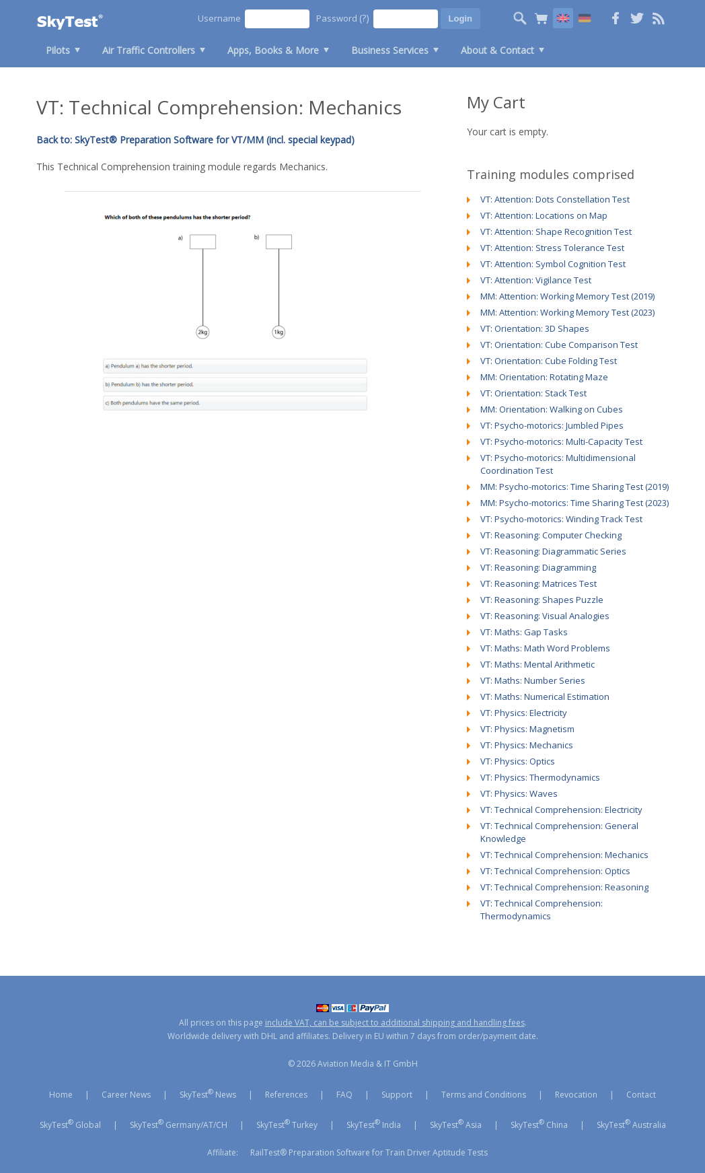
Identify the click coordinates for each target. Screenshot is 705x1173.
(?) (364, 17)
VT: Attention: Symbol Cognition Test (553, 264)
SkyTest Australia (631, 1124)
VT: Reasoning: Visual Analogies (544, 616)
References (286, 1094)
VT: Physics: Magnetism (527, 729)
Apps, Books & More (273, 50)
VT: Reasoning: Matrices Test (538, 583)
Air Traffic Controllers (148, 50)
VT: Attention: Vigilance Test (535, 280)
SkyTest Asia (456, 1124)
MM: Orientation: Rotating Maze (544, 377)
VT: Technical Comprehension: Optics (555, 871)
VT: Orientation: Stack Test (533, 393)
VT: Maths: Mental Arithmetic (537, 664)
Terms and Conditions (483, 1094)
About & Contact (497, 50)
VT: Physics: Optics (517, 761)
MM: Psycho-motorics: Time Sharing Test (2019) (574, 487)
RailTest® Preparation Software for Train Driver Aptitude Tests (369, 1152)
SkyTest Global (70, 1124)
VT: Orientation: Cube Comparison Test (559, 345)
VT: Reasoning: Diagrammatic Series (553, 551)
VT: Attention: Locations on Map (543, 215)
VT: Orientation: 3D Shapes (534, 328)
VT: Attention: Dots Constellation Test (555, 199)
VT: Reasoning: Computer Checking (551, 535)
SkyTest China (539, 1124)
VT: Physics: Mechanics (526, 745)
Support (396, 1094)
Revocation (576, 1094)
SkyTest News (208, 1093)
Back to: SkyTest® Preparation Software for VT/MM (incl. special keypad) (195, 139)
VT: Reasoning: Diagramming (538, 567)
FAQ (344, 1094)
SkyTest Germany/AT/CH (178, 1124)
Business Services (390, 50)
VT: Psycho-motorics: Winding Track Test (561, 519)
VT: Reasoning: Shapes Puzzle (541, 600)
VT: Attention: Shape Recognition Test (556, 231)
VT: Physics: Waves (519, 793)
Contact (641, 1094)
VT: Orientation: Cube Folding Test (548, 361)
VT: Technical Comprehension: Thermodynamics (541, 909)
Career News (126, 1094)
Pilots (58, 50)
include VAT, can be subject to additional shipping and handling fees (395, 1022)
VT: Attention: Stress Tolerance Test (552, 248)
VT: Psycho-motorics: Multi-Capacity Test (561, 441)
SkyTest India (373, 1124)
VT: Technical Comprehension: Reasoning (564, 887)
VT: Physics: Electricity (523, 713)
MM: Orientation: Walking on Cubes (551, 409)
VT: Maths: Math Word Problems (545, 648)
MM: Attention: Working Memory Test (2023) (567, 312)
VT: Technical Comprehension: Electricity (561, 810)
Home (61, 1094)
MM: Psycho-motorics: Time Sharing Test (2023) (574, 503)
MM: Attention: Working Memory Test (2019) (567, 296)
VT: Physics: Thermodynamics (540, 777)
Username (219, 18)
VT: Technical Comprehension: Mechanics (564, 855)
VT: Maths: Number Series (532, 680)
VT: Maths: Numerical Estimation (544, 696)
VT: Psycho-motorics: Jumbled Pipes (552, 425)
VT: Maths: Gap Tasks (524, 632)
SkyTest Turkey (287, 1124)
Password (342, 17)
